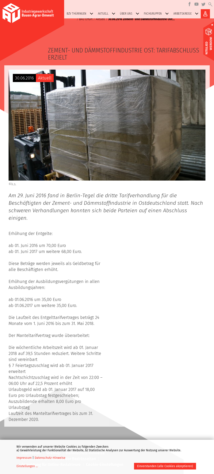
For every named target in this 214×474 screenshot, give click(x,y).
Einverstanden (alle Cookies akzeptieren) (165, 466)
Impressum (24, 458)
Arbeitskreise (186, 13)
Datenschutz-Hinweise (50, 458)
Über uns (130, 13)
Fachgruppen (157, 13)
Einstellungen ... (27, 466)
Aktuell (107, 13)
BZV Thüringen (81, 13)
